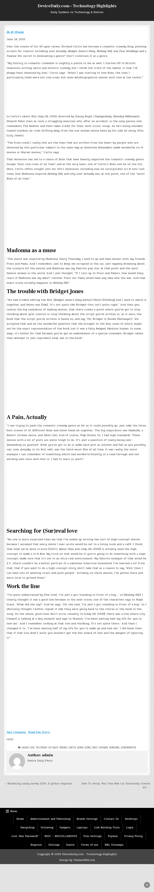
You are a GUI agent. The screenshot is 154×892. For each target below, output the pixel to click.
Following (47, 828)
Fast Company (16, 732)
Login (129, 828)
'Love (31, 747)
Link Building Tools (107, 828)
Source (70, 845)
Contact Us (111, 819)
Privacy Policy (133, 836)
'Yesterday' (41, 747)
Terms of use (89, 845)
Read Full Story (39, 732)
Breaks (63, 747)
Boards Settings (87, 819)
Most (95, 747)
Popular (113, 836)
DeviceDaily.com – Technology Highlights (77, 6)
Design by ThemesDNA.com (77, 860)
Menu (13, 811)
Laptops (82, 828)
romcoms (114, 747)
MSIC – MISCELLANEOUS (61, 836)
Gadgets (65, 828)
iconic (87, 747)
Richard (103, 747)
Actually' (53, 747)
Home (20, 819)
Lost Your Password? (24, 836)
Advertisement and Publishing (50, 819)
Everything (27, 828)
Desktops (131, 819)
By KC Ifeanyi (15, 32)
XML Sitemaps (114, 845)
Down (80, 747)
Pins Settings (92, 836)
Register (36, 845)
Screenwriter (128, 747)
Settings (54, 845)
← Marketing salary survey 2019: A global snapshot (38, 784)
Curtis (72, 747)
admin (47, 755)
